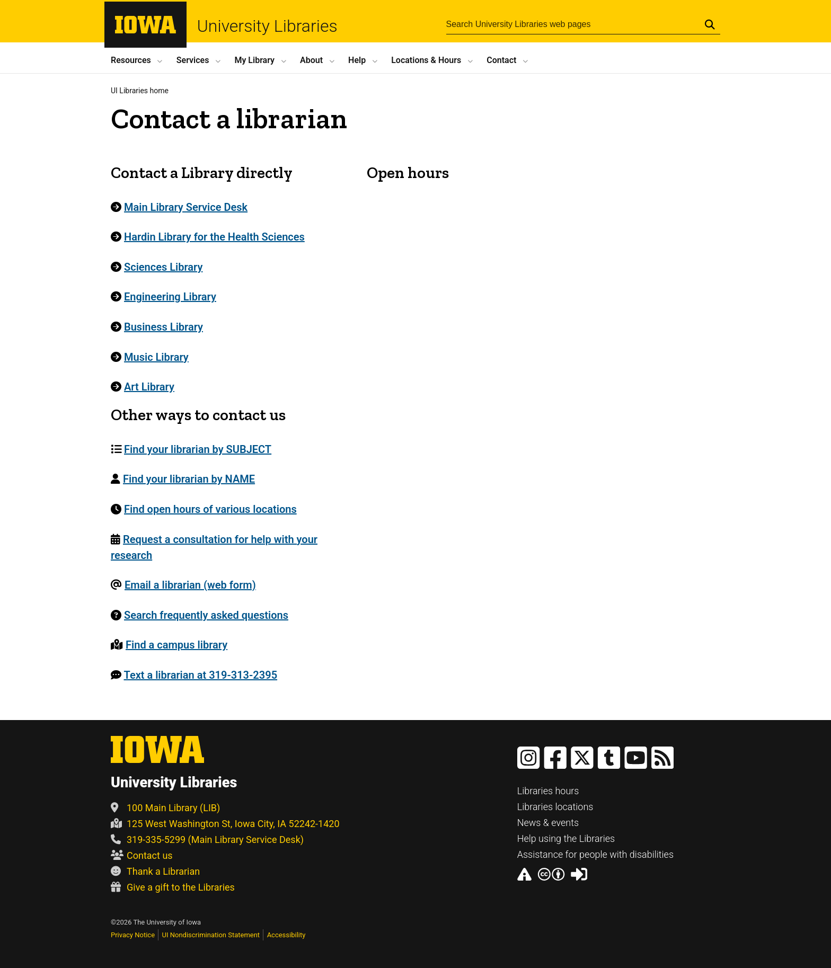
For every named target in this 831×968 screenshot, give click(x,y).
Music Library (156, 357)
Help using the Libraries (566, 838)
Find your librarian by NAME (189, 479)
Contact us (142, 855)
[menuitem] (233, 449)
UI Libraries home (140, 90)
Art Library (149, 386)
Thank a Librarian (155, 871)
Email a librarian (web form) (190, 585)
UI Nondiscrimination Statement (211, 935)
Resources (131, 60)
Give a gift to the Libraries (173, 887)
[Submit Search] (710, 25)
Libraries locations (555, 806)
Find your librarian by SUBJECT (197, 449)
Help (357, 60)
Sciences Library (163, 267)
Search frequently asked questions (206, 615)
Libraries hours (548, 790)
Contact (501, 60)
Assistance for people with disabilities (595, 854)
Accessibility (286, 935)
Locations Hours (426, 60)
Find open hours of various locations (210, 509)
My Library (254, 60)
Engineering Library (170, 296)
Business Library (163, 327)
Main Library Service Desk (185, 207)
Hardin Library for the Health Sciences (214, 236)
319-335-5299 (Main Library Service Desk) (207, 839)
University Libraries (285, 27)
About (311, 60)
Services (192, 60)
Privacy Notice (133, 935)
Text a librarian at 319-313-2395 (201, 675)
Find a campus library (176, 644)
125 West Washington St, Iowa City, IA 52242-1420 (225, 823)
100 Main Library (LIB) (165, 807)
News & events (548, 822)
